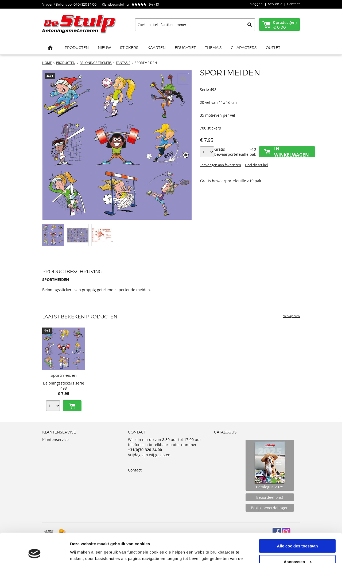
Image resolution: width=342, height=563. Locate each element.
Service (274, 4)
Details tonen (82, 552)
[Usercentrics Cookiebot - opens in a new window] (34, 553)
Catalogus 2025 (269, 465)
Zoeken (249, 24)
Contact (293, 4)
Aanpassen (298, 534)
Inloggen (255, 4)
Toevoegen (72, 405)
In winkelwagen (291, 151)
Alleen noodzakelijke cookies (297, 549)
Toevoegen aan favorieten (220, 164)
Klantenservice (55, 439)
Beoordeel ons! (269, 497)
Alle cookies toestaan (297, 518)
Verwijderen (291, 316)
